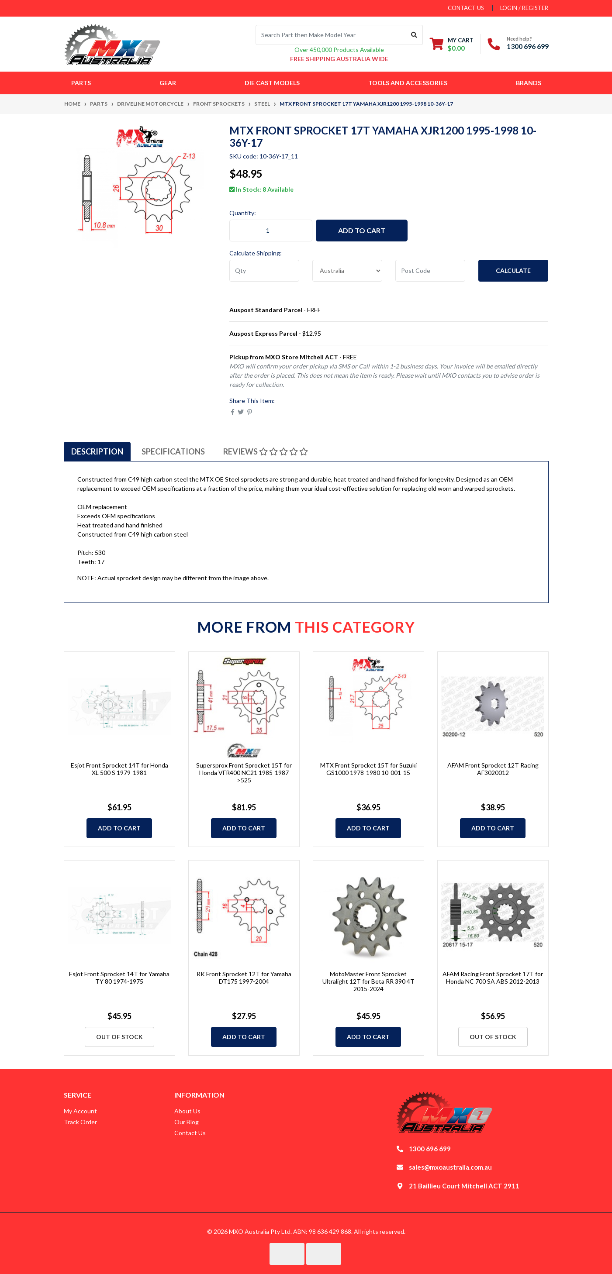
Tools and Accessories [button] (407, 82)
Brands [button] (528, 82)
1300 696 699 (528, 46)
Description (97, 451)
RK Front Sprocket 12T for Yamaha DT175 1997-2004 (244, 977)
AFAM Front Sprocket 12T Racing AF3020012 (493, 768)
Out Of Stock (119, 1036)
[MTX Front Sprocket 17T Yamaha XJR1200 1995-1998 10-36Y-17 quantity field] (270, 230)
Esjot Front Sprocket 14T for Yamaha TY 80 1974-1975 (119, 977)
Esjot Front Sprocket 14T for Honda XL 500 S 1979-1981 (119, 768)
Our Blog (186, 1122)
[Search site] (414, 35)
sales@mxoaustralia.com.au (450, 1167)
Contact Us (190, 1132)
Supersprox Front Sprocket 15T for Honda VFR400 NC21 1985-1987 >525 (244, 772)
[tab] (97, 451)
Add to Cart (361, 230)
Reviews (265, 451)
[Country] (347, 271)
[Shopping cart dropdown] (451, 44)
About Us (187, 1111)
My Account (80, 1111)
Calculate (513, 270)
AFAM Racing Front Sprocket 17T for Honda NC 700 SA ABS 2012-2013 (493, 977)
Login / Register (524, 7)
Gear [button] (167, 82)
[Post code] (430, 271)
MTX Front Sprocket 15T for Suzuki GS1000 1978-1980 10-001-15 (368, 768)
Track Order (80, 1122)
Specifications (173, 451)
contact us (466, 7)
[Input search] (331, 35)
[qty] (264, 271)
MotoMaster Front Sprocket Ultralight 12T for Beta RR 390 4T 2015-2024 (368, 981)
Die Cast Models (272, 82)
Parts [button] (81, 82)
